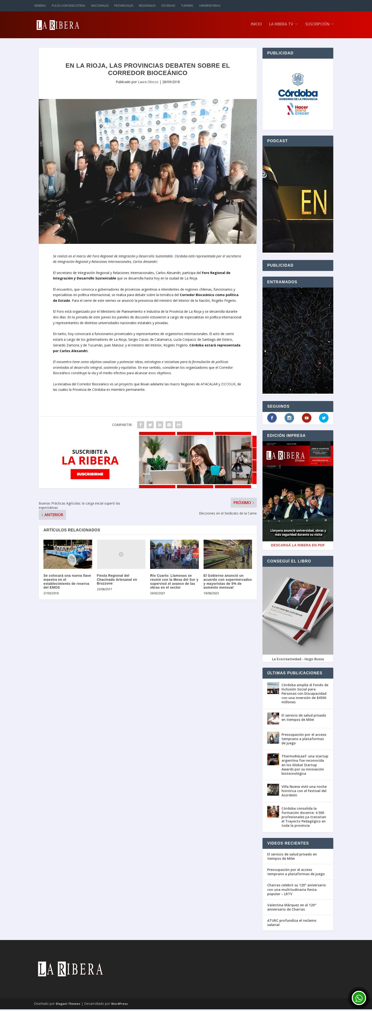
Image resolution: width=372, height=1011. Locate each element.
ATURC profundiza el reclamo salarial (291, 924)
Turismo (187, 6)
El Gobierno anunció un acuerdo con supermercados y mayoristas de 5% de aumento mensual (228, 583)
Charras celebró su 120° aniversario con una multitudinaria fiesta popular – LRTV (296, 891)
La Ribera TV (281, 26)
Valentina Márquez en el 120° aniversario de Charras (291, 909)
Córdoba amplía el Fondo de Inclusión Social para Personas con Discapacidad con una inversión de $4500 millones (304, 695)
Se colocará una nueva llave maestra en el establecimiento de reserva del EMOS (67, 583)
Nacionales (100, 6)
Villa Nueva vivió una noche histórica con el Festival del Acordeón (304, 792)
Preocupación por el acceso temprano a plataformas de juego (303, 740)
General (40, 6)
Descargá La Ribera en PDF (298, 547)
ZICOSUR (228, 385)
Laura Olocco (148, 83)
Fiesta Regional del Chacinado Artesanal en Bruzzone (117, 581)
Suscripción (317, 26)
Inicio (256, 26)
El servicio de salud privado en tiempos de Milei (303, 719)
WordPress (119, 1005)
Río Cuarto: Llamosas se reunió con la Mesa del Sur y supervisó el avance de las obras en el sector (174, 583)
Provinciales (123, 6)
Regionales (147, 6)
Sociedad (168, 6)
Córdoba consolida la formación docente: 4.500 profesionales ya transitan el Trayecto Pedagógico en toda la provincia (303, 819)
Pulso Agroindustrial (69, 6)
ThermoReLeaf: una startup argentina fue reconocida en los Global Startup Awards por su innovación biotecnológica (304, 766)
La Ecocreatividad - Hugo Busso (298, 660)
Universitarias (209, 6)
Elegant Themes (68, 1005)
